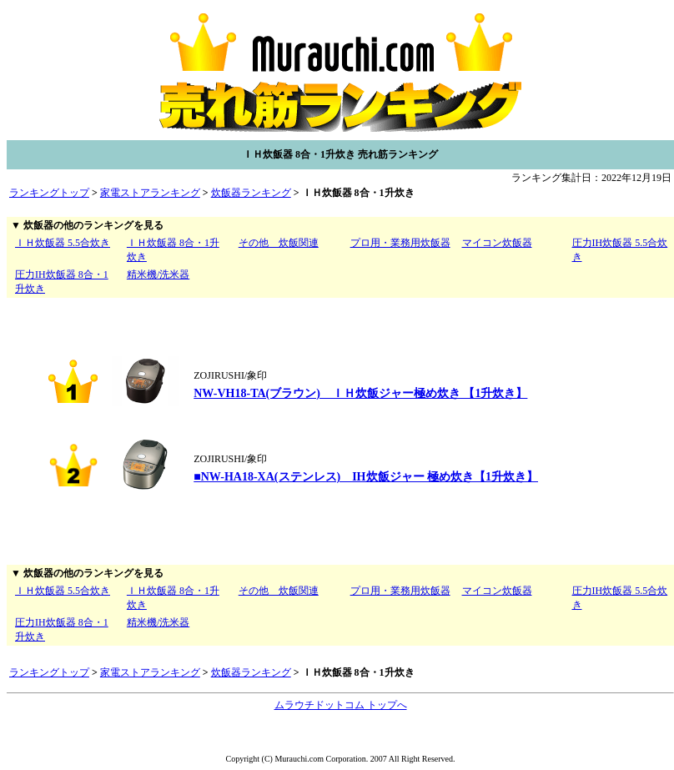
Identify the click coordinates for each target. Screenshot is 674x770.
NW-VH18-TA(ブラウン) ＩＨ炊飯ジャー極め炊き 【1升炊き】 (360, 393)
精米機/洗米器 (158, 274)
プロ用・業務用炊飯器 (400, 243)
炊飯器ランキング (251, 193)
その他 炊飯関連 (279, 243)
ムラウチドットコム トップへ (340, 705)
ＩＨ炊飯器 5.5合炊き (62, 243)
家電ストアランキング (150, 193)
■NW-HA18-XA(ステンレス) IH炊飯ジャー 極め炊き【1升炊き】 (366, 477)
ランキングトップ (49, 193)
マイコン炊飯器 (497, 243)
